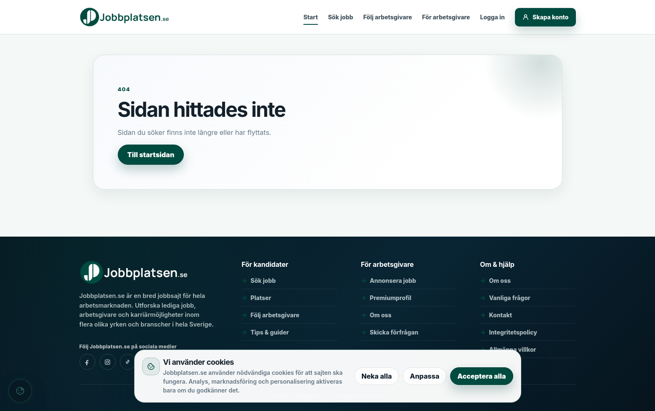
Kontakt (500, 315)
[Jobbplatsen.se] (125, 17)
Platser (261, 297)
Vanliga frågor (509, 297)
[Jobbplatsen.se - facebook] (87, 362)
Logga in (492, 17)
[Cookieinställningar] (20, 391)
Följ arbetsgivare (387, 17)
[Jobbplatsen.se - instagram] (108, 362)
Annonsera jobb (393, 280)
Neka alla (376, 376)
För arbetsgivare (446, 17)
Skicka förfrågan (394, 332)
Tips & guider (270, 332)
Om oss (381, 315)
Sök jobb (340, 17)
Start (310, 17)
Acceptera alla (481, 376)
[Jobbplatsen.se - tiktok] (128, 362)
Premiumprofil (390, 297)
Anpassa (424, 376)
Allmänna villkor (512, 349)
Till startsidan (151, 154)
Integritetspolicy (513, 332)
